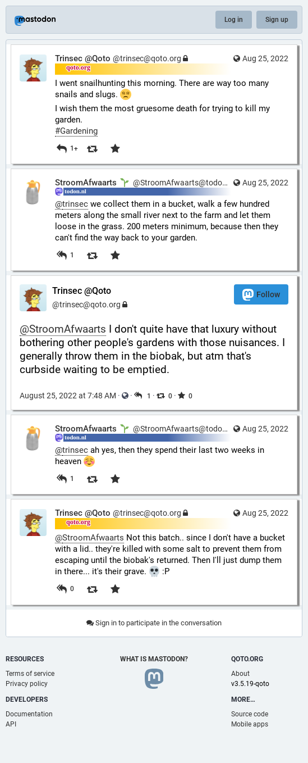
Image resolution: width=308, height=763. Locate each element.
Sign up (276, 20)
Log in (233, 20)
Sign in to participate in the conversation (154, 623)
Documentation (29, 714)
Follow (261, 295)
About (240, 674)
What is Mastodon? (154, 659)
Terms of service (30, 674)
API (11, 724)
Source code (249, 714)
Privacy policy (27, 684)
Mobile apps (249, 724)
